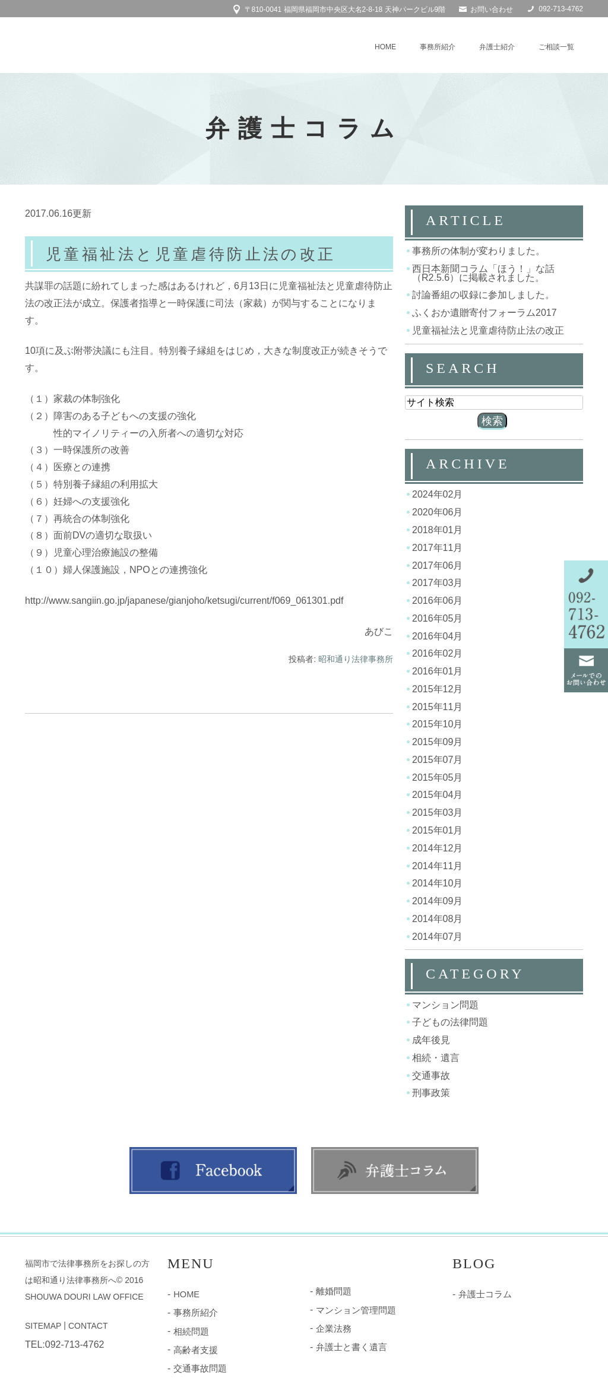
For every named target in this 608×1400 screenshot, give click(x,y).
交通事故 (431, 1075)
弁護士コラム (483, 1293)
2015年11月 (437, 706)
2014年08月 (437, 919)
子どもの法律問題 (450, 1022)
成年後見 (431, 1040)
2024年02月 (437, 494)
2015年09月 (437, 742)
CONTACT (88, 1326)
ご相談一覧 (556, 47)
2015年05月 (437, 777)
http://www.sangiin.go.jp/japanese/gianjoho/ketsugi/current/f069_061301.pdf (184, 602)
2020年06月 (437, 512)
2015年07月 (437, 760)
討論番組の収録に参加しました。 (483, 295)
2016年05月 (437, 618)
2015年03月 (437, 812)
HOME (385, 47)
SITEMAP (43, 1326)
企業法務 (332, 1327)
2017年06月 (437, 565)
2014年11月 (437, 865)
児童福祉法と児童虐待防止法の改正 (203, 254)
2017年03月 (437, 583)
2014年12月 (437, 848)
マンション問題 (445, 1004)
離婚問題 (332, 1291)
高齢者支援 (194, 1348)
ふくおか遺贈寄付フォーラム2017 (484, 313)
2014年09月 (437, 901)
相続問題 (190, 1330)
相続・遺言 (436, 1058)
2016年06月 (437, 601)
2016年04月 (437, 636)
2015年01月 (437, 830)
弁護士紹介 (497, 47)
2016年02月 (437, 653)
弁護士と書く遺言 (349, 1345)
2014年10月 (437, 883)
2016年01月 (437, 671)
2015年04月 (437, 795)
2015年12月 (437, 689)
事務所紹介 (437, 47)
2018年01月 (437, 530)
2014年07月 (437, 936)
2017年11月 (437, 548)
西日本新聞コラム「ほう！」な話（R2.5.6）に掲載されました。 (483, 273)
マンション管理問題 (353, 1309)
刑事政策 (431, 1093)
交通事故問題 (198, 1365)
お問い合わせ (491, 9)
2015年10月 (437, 724)
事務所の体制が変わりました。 (478, 251)
